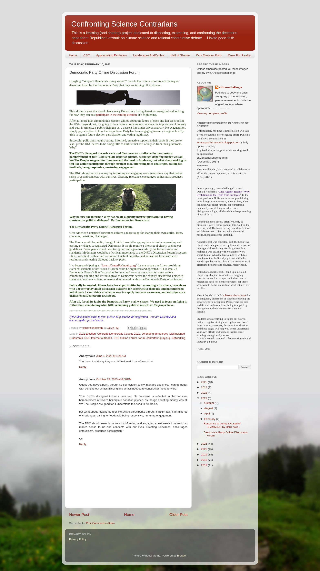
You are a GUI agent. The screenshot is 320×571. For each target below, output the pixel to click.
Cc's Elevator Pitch (209, 55)
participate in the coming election (116, 114)
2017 (204, 465)
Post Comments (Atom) (100, 523)
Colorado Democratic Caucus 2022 (118, 333)
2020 (204, 449)
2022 (204, 398)
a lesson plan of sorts (234, 295)
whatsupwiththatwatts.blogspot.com (218, 142)
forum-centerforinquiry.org (154, 337)
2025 (204, 382)
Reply (82, 366)
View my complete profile (212, 113)
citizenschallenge (230, 87)
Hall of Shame (180, 55)
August (209, 408)
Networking (178, 337)
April (207, 413)
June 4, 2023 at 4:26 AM (111, 355)
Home (73, 55)
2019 (204, 454)
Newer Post (79, 514)
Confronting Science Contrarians (124, 24)
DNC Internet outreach (98, 337)
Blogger (182, 555)
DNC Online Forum (125, 337)
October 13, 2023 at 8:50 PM (113, 379)
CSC (86, 55)
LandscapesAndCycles (148, 55)
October (209, 402)
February (210, 419)
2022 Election (87, 333)
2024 (204, 387)
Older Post (178, 514)
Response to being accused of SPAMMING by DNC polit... (222, 425)
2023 (204, 392)
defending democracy (155, 333)
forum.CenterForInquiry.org (119, 265)
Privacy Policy (77, 539)
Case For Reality (239, 55)
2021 (204, 443)
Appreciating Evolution (111, 55)
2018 (204, 459)
